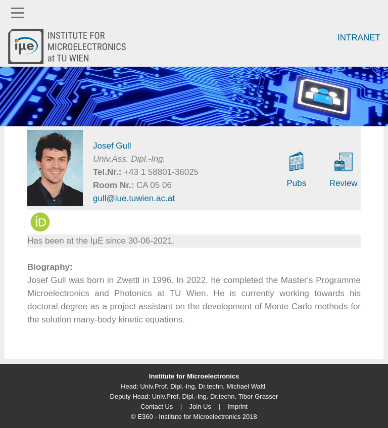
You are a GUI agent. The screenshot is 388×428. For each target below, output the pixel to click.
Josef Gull (112, 146)
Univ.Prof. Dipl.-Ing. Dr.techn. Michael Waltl (202, 386)
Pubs (296, 183)
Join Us (200, 406)
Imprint (237, 406)
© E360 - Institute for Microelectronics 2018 (194, 416)
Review (343, 183)
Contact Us (156, 406)
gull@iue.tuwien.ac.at (134, 198)
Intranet (358, 37)
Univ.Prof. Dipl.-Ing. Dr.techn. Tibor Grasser (215, 396)
